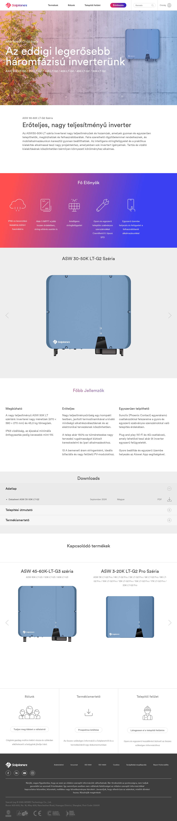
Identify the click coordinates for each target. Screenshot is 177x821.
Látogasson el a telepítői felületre (147, 730)
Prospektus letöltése (88, 729)
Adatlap (88, 489)
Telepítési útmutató (88, 510)
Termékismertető (88, 520)
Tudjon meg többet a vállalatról (30, 729)
